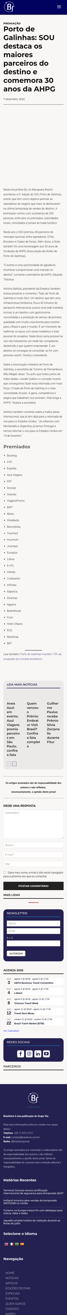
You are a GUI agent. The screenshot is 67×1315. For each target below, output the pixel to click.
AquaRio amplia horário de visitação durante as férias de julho (31, 1202)
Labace (18, 973)
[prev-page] (9, 743)
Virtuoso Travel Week (26, 983)
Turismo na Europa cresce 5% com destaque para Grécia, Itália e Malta (33, 1192)
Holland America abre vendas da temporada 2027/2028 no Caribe (30, 1182)
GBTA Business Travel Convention (33, 963)
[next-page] (14, 743)
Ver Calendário (11, 1010)
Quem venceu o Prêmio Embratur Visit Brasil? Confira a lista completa (33, 704)
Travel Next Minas (24, 993)
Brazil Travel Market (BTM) (29, 1003)
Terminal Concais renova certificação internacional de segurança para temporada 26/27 (33, 1172)
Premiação (12, 23)
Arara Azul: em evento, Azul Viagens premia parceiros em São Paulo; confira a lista (13, 709)
